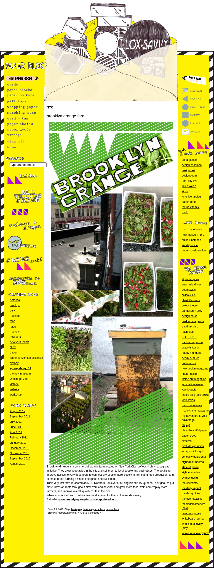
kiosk (185, 191)
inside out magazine (194, 379)
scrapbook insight (192, 451)
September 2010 (20, 458)
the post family (190, 207)
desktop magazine (193, 321)
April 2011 (16, 432)
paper (13, 352)
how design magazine (195, 368)
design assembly (192, 165)
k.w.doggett (189, 389)
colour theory (190, 305)
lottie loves (188, 400)
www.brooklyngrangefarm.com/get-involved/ (87, 499)
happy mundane (191, 352)
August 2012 (17, 411)
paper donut (189, 201)
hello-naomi (189, 363)
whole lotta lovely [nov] (195, 533)
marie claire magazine (195, 410)
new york (15, 336)
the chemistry (190, 483)
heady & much (190, 358)
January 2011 (18, 442)
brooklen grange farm (94, 509)
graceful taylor (190, 347)
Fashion (15, 315)
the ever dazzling (192, 498)
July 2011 (15, 421)
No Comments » (92, 513)
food (12, 321)
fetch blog (188, 331)
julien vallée (189, 186)
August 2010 (17, 463)
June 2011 (16, 427)
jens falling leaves (192, 384)
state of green (190, 467)
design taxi (188, 170)
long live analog (191, 196)
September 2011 (20, 416)
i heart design (190, 373)
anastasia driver (191, 284)
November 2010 (19, 453)
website (14, 389)
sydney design (190, 477)
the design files (191, 493)
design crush (189, 316)
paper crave (189, 435)
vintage (14, 384)
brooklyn (15, 305)
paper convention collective (26, 357)
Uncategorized (18, 378)
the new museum (20, 373)
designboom (189, 175)
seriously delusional (194, 456)
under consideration (194, 250)
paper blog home (22, 65)
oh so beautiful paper (194, 430)
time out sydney (191, 513)
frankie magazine (192, 342)
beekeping (76, 509)
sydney (14, 363)
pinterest (187, 441)
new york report (19, 342)
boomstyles (189, 289)
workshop (15, 394)
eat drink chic (190, 326)
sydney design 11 (20, 368)
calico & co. (189, 295)
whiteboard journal (193, 518)
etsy (12, 310)
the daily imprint (191, 488)
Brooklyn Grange (58, 466)
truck (185, 212)
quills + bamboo (191, 240)
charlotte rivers (191, 300)
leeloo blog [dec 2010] (195, 394)
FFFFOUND (189, 337)
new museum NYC (193, 234)
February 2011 (19, 437)
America (15, 300)
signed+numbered (193, 462)
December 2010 (19, 448)
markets (15, 331)
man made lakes (192, 229)
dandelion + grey (192, 310)
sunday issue (190, 245)
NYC (13, 347)
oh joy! (186, 425)
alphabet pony (190, 279)
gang (13, 326)
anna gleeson (190, 159)
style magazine (191, 472)
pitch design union (193, 446)
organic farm (112, 509)
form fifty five (189, 180)
